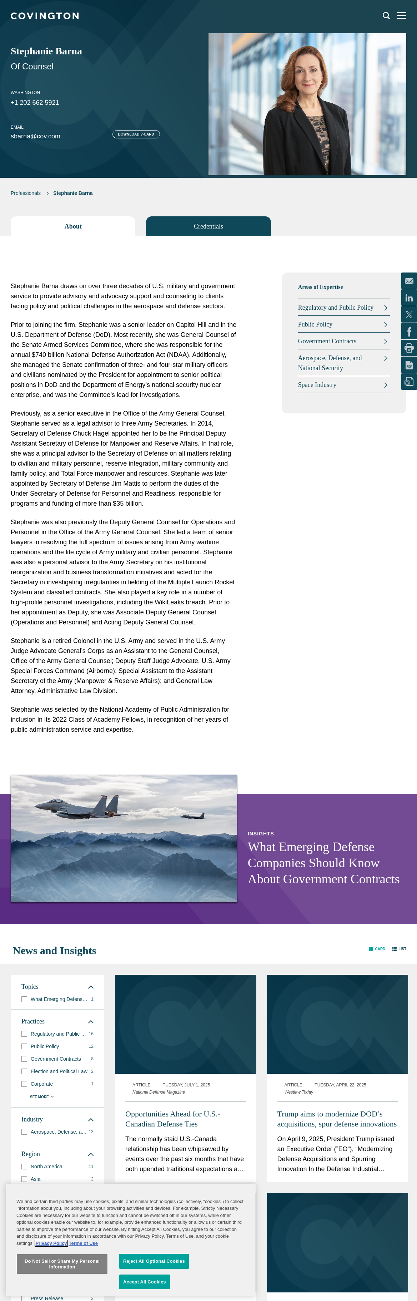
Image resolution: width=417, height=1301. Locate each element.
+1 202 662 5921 (35, 102)
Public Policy (315, 324)
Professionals (26, 193)
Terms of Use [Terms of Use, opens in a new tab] (83, 1272)
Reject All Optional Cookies (154, 1290)
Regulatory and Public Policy (335, 307)
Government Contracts (327, 341)
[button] (377, 949)
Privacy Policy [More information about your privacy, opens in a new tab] (51, 1272)
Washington (25, 92)
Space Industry (317, 384)
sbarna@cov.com (35, 136)
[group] (57, 999)
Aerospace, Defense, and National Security (330, 363)
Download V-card (136, 134)
